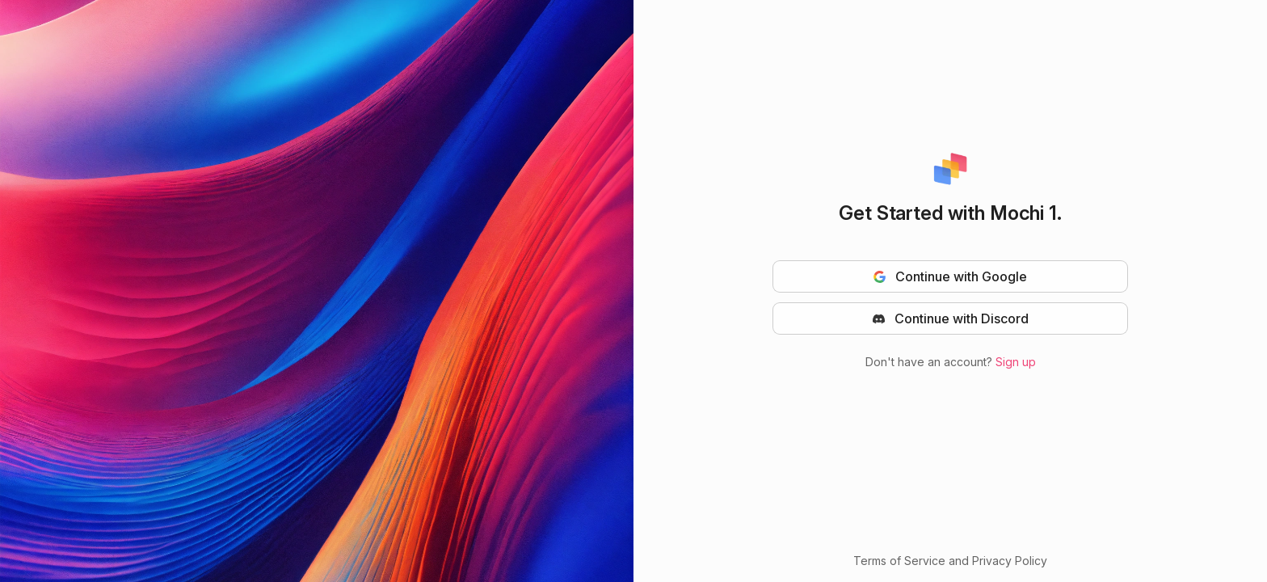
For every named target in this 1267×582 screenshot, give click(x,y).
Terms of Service (899, 560)
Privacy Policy (1009, 560)
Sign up (1016, 362)
